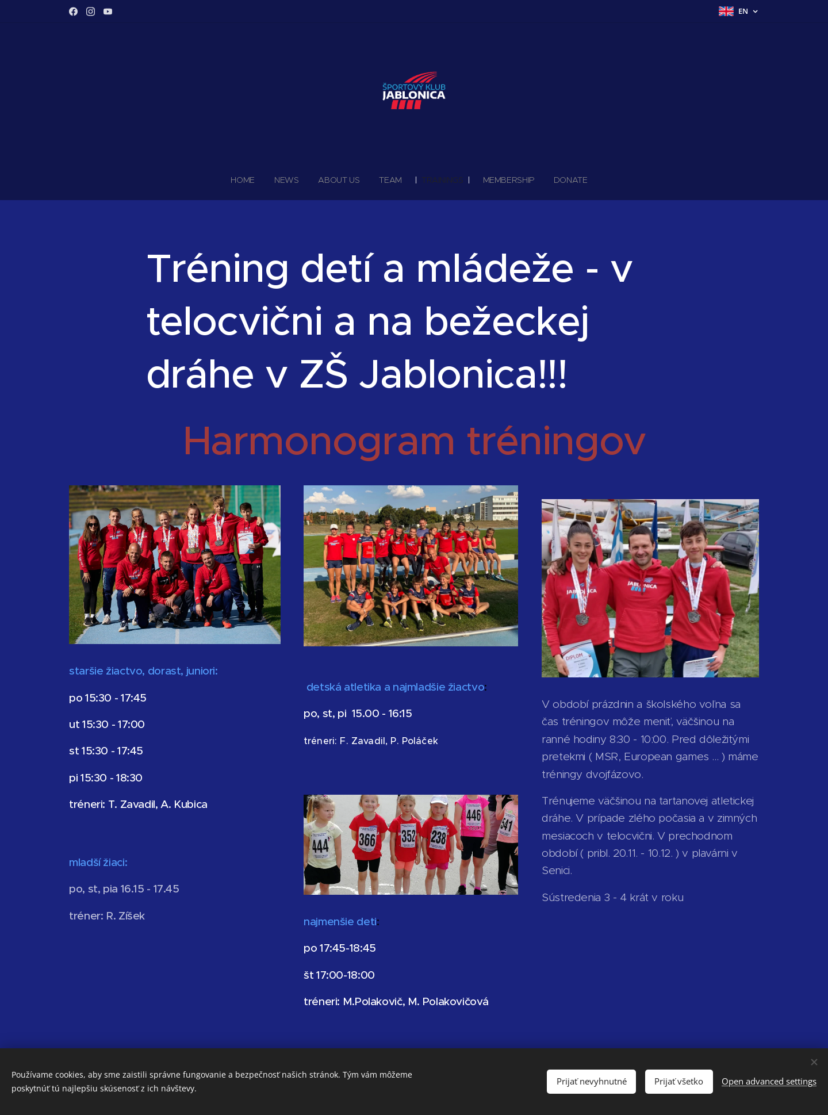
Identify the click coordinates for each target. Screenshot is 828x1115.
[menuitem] (247, 180)
